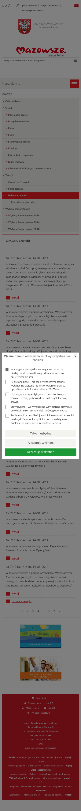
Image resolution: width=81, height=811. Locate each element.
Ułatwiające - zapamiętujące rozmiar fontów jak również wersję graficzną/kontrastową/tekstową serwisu (36, 398)
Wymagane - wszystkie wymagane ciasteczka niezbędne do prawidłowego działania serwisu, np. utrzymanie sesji (34, 373)
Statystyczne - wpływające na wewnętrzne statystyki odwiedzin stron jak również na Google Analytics (38, 408)
